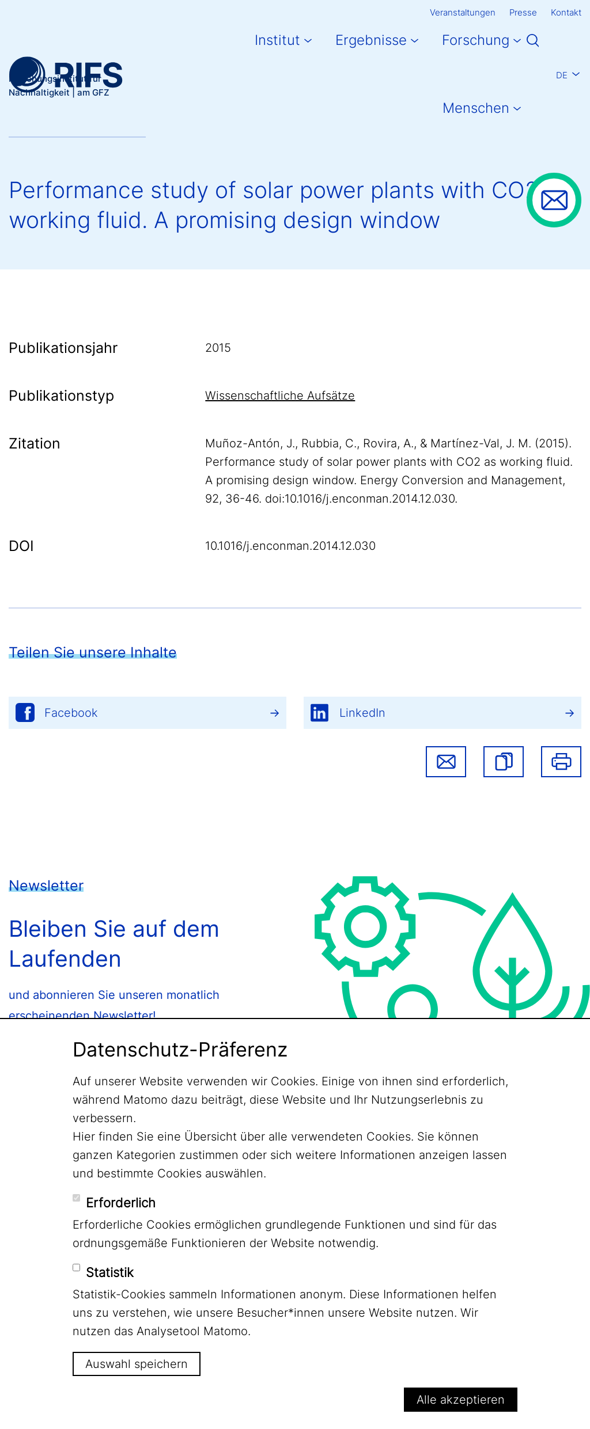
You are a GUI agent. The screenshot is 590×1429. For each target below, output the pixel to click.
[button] (503, 761)
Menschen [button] (475, 108)
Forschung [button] (475, 40)
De (562, 75)
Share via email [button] (446, 761)
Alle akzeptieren (461, 1400)
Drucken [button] (561, 761)
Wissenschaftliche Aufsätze (280, 395)
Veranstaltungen (463, 12)
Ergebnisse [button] (371, 40)
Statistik (110, 1272)
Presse (523, 12)
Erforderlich (121, 1202)
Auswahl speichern (136, 1364)
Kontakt (566, 12)
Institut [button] (277, 40)
